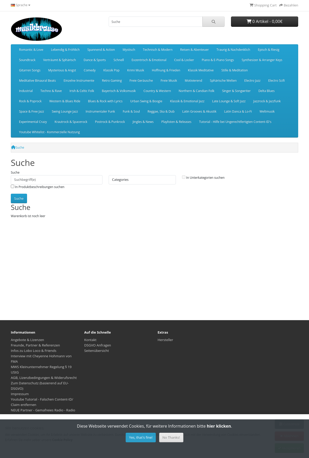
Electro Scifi (276, 80)
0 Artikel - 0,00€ (264, 21)
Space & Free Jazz (31, 111)
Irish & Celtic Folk (82, 91)
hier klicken (219, 426)
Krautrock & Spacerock (71, 122)
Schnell (119, 60)
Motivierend (193, 80)
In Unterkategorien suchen (203, 177)
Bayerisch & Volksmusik (119, 91)
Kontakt (90, 339)
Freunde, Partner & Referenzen (35, 345)
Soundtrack (27, 60)
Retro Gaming (112, 80)
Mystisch (129, 49)
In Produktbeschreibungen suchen (37, 187)
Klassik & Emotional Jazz (187, 101)
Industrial (26, 91)
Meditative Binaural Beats (37, 80)
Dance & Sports (95, 60)
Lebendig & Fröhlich (65, 49)
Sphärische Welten (223, 80)
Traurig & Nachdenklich (233, 49)
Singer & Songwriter (236, 91)
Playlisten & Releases (176, 122)
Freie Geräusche (141, 80)
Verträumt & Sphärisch (59, 60)
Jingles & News (143, 122)
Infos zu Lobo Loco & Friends (33, 350)
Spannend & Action (101, 49)
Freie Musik (169, 80)
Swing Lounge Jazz (65, 111)
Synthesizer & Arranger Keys (262, 60)
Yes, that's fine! (140, 437)
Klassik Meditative (201, 70)
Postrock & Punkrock (110, 122)
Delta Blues (266, 91)
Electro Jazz (252, 80)
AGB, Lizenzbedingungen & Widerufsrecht (44, 377)
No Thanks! (171, 437)
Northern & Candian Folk (196, 91)
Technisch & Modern (158, 49)
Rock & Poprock (30, 101)
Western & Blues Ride (64, 101)
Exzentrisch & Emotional (149, 60)
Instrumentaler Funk (100, 111)
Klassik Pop (111, 70)
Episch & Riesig (268, 49)
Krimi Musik (135, 70)
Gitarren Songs (29, 70)
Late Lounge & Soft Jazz (229, 101)
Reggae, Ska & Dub (161, 111)
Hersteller (165, 339)
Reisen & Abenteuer (194, 49)
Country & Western (157, 91)
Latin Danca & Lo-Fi (238, 111)
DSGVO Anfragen (97, 345)
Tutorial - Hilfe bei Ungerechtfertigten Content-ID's (235, 122)
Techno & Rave (51, 91)
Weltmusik (267, 111)
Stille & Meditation (234, 70)
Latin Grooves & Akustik (199, 111)
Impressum (20, 394)
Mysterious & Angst (62, 70)
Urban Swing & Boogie (146, 101)
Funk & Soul (131, 111)
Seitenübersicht (96, 350)
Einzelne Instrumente (79, 80)
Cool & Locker (184, 60)
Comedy (90, 70)
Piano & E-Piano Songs (218, 60)
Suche (19, 147)
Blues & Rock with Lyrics (105, 101)
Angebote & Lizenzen (27, 339)
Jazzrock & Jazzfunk (267, 101)
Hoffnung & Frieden (166, 70)
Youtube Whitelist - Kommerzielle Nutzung (49, 132)
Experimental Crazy (33, 122)
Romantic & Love (31, 49)
